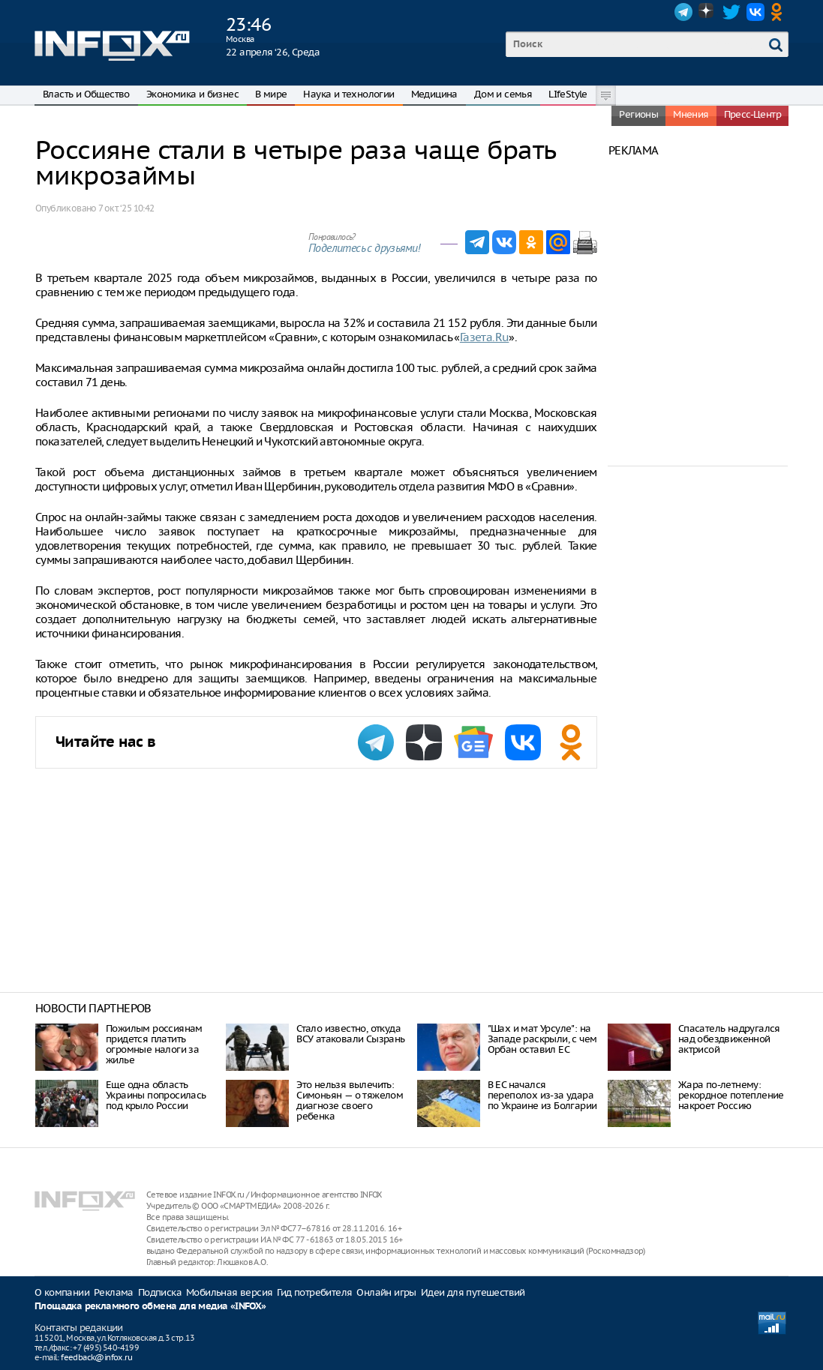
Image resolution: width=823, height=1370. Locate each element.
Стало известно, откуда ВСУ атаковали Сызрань (350, 1033)
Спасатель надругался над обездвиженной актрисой (729, 1039)
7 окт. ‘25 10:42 (126, 208)
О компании (62, 1292)
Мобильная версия (229, 1292)
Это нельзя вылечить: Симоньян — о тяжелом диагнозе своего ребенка (349, 1100)
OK (779, 12)
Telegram (683, 12)
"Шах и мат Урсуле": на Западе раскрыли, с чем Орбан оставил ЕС (542, 1039)
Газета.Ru (484, 337)
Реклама (114, 1292)
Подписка (160, 1292)
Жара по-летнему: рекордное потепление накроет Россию (731, 1095)
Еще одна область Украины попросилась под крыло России (156, 1095)
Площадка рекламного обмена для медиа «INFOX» (150, 1306)
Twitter (731, 12)
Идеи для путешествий (473, 1292)
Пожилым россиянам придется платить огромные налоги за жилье (154, 1044)
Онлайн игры (386, 1292)
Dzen (707, 12)
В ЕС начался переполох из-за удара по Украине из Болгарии (542, 1095)
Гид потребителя (314, 1292)
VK (755, 12)
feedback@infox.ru (96, 1357)
